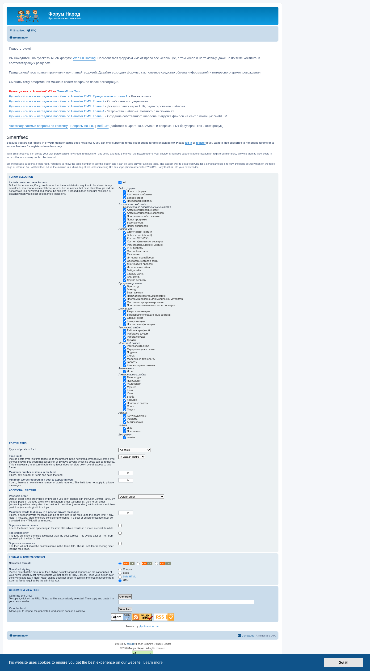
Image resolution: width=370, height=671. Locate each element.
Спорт (130, 406)
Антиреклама (135, 422)
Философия (134, 383)
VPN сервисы (135, 247)
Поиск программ (137, 219)
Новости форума (137, 191)
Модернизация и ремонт (141, 349)
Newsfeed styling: (20, 569)
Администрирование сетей (143, 209)
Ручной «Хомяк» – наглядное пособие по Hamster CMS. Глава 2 (56, 101)
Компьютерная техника (141, 365)
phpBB (130, 644)
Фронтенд (133, 286)
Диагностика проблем (140, 263)
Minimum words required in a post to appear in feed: (41, 479)
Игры (130, 371)
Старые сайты (135, 273)
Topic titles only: (19, 532)
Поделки (132, 352)
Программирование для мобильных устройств (155, 298)
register (201, 142)
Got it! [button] (344, 662)
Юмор (130, 393)
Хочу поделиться (137, 415)
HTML (124, 580)
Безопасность (135, 222)
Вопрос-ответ (135, 197)
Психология (134, 380)
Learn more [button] (153, 662)
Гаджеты (132, 362)
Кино (130, 390)
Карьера (132, 399)
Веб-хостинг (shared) (139, 235)
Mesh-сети (133, 254)
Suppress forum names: (24, 525)
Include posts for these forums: (28, 182)
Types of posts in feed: (23, 449)
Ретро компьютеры (138, 311)
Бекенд (131, 289)
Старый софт (135, 317)
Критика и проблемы (139, 194)
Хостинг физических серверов (145, 241)
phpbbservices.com (149, 626)
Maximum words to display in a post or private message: (44, 512)
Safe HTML (129, 576)
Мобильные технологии (141, 358)
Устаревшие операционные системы (149, 314)
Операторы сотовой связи (142, 260)
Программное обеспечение (143, 216)
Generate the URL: (20, 595)
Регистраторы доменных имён (145, 244)
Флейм (131, 437)
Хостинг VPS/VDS (137, 238)
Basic (123, 572)
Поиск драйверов (137, 225)
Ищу (129, 427)
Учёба (130, 396)
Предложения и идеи (139, 200)
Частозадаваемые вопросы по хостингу (38, 126)
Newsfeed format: (20, 563)
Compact (125, 569)
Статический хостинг (139, 231)
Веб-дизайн (134, 270)
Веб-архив (133, 276)
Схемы (131, 355)
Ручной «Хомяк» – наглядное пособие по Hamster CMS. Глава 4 (56, 111)
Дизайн (131, 340)
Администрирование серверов (145, 212)
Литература (134, 377)
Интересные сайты (138, 267)
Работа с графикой (138, 330)
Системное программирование (145, 302)
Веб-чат (103, 126)
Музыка (131, 387)
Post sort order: (19, 496)
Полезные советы (137, 403)
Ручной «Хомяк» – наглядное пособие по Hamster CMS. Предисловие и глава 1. (68, 96)
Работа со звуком (137, 333)
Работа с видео (136, 336)
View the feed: (17, 608)
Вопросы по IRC (82, 126)
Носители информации (141, 324)
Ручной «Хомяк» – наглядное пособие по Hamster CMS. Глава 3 (56, 106)
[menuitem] (17, 30)
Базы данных (135, 292)
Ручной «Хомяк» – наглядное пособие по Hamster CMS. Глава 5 (56, 116)
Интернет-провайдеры (140, 257)
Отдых (131, 409)
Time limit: (15, 456)
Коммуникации (136, 321)
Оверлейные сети (137, 251)
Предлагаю (133, 431)
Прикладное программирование (146, 295)
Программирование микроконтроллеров (151, 305)
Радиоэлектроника (138, 345)
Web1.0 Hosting (84, 58)
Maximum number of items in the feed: (32, 472)
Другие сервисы (136, 280)
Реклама (132, 418)
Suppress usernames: (22, 543)
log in (188, 142)
